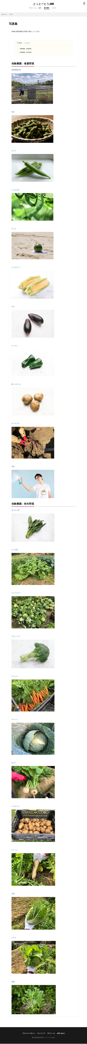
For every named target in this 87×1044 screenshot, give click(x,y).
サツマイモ (15, 423)
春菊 (13, 982)
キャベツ (15, 719)
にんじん (15, 676)
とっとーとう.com (43, 4)
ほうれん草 (15, 510)
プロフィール (32, 8)
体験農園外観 (16, 70)
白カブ (14, 763)
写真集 (11, 14)
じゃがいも (15, 806)
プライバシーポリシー (26, 1033)
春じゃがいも (16, 384)
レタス (14, 937)
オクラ (14, 151)
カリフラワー (16, 593)
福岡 (39, 8)
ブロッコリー (16, 636)
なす (13, 306)
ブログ (54, 8)
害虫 (13, 466)
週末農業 (46, 8)
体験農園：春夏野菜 (23, 48)
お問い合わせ (63, 1033)
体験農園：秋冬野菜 (23, 52)
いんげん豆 (15, 190)
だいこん (15, 850)
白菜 (13, 894)
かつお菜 (15, 550)
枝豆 (13, 112)
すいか (14, 229)
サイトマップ (41, 1033)
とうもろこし (16, 267)
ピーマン (15, 346)
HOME (5, 14)
